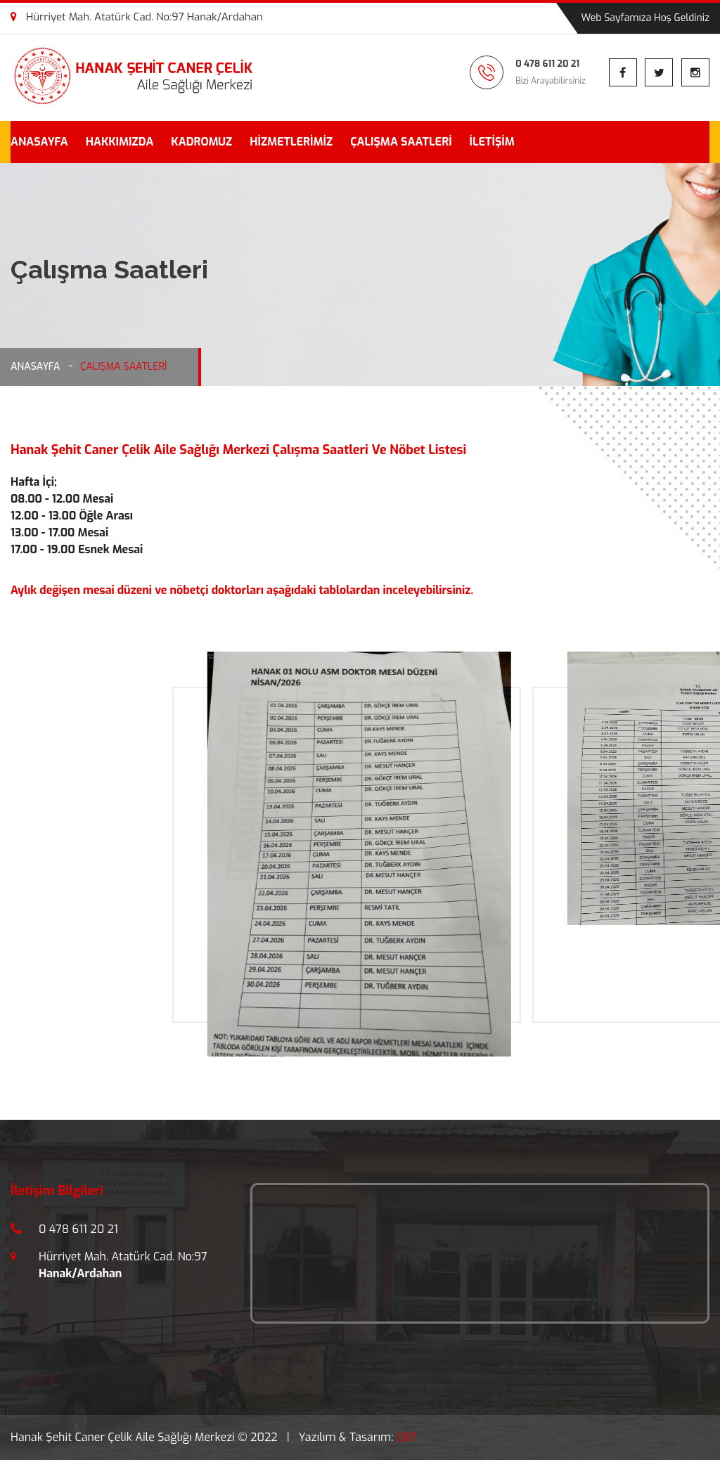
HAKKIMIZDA (120, 141)
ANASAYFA (39, 141)
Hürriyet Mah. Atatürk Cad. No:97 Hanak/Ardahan (137, 17)
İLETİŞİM (492, 141)
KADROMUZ (201, 141)
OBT (407, 1437)
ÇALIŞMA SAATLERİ (400, 141)
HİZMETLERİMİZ (291, 141)
